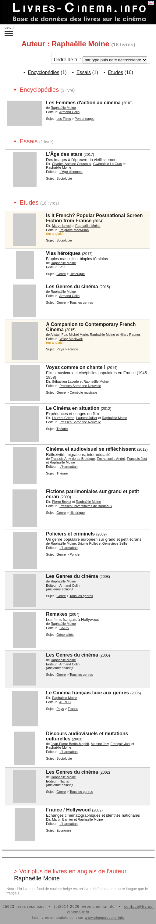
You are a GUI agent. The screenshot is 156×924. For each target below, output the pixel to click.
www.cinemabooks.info (105, 917)
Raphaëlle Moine (37, 878)
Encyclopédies (43, 72)
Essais (83, 72)
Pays (60, 349)
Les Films (63, 118)
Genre (61, 274)
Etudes (115, 72)
